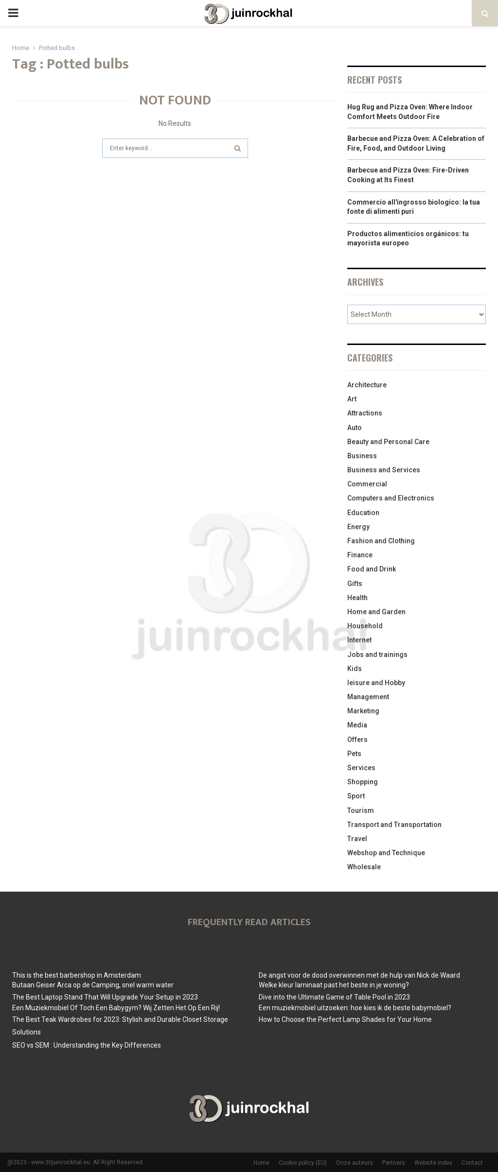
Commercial (367, 484)
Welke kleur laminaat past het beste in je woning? (334, 985)
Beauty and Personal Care (388, 442)
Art (351, 399)
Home (261, 1162)
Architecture (367, 385)
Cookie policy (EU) (303, 1162)
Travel (357, 839)
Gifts (354, 583)
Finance (360, 555)
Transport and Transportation (394, 824)
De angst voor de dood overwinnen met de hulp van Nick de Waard (359, 975)
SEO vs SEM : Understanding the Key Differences (86, 1045)
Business (362, 456)
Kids (354, 668)
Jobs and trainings (377, 654)
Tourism (360, 810)
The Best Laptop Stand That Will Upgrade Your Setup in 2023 (105, 997)
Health (357, 598)
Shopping (362, 782)
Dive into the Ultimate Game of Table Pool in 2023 (334, 997)
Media (357, 725)
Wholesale (364, 867)
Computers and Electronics (390, 498)
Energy (358, 527)
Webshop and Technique (386, 853)
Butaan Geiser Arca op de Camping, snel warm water (93, 985)
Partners (393, 1162)
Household (365, 626)
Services (361, 768)
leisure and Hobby (376, 683)
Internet (359, 640)
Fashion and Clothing (381, 541)
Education (363, 513)
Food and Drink (371, 569)
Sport (356, 796)
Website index (433, 1162)
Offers (357, 739)
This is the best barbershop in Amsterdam (76, 975)
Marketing (363, 711)
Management (368, 697)
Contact (472, 1162)
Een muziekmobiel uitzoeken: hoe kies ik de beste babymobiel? (355, 1008)
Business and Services (383, 470)
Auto (354, 427)
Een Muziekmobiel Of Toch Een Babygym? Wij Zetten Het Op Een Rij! (116, 1008)
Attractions (364, 413)
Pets (354, 754)
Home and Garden (376, 612)
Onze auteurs (354, 1162)
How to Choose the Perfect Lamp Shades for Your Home (345, 1019)
